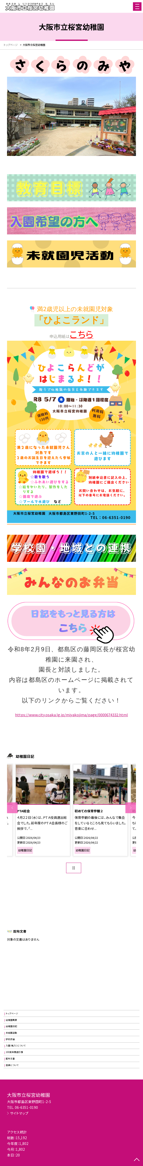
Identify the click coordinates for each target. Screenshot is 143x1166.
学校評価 (10, 1039)
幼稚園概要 (11, 1019)
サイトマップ (19, 1113)
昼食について (12, 1064)
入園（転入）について (16, 1045)
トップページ (12, 1013)
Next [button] (130, 807)
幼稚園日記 (11, 1026)
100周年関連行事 (14, 1051)
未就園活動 (11, 1032)
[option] (43, 810)
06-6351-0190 (26, 1107)
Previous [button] (12, 807)
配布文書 (10, 1058)
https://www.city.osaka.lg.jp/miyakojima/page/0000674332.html (71, 714)
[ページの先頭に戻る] (136, 1160)
